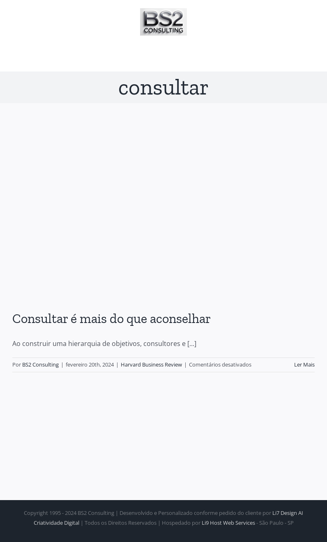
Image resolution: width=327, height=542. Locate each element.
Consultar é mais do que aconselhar (111, 318)
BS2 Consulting (40, 364)
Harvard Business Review (151, 364)
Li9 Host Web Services (228, 522)
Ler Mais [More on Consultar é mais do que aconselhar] (304, 364)
